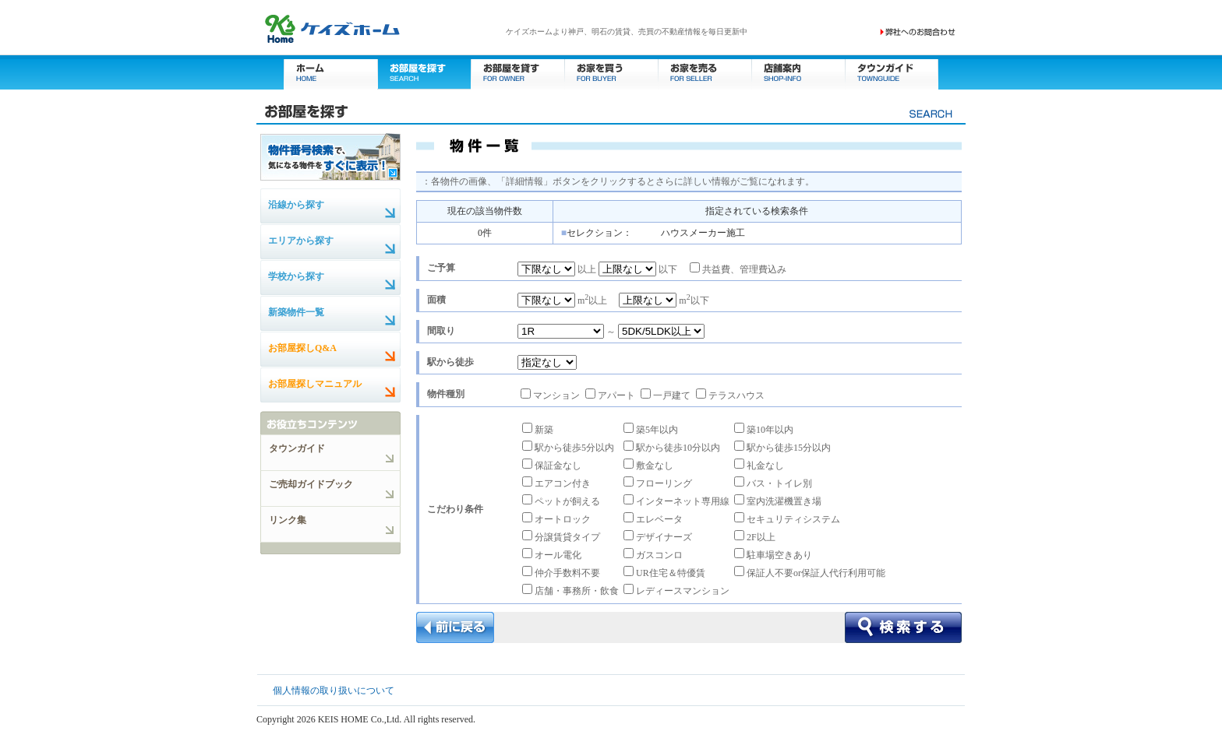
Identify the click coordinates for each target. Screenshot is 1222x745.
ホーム (330, 72)
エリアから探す (301, 240)
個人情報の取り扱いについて (333, 690)
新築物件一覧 (296, 312)
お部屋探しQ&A (302, 348)
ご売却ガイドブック (311, 484)
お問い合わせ (918, 31)
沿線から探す (296, 204)
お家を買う (611, 72)
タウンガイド (891, 72)
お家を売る (704, 72)
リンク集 (287, 520)
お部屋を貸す (517, 72)
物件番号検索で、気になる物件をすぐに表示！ (330, 156)
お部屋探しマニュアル (315, 383)
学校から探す (296, 276)
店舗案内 (798, 72)
